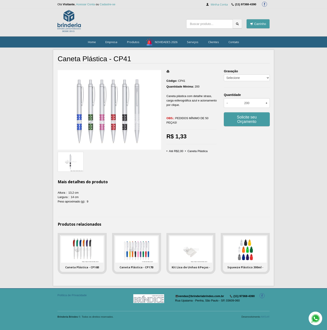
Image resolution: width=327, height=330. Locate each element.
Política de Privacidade (72, 295)
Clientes (213, 42)
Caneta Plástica (197, 151)
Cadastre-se (107, 4)
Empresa (111, 42)
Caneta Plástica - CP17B (137, 267)
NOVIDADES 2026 (166, 42)
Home (92, 42)
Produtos (133, 42)
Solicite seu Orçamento (247, 119)
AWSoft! (265, 316)
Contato (233, 42)
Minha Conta (219, 4)
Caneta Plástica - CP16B (82, 267)
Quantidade (232, 95)
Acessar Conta (85, 4)
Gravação (231, 71)
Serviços (192, 42)
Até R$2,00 (176, 151)
